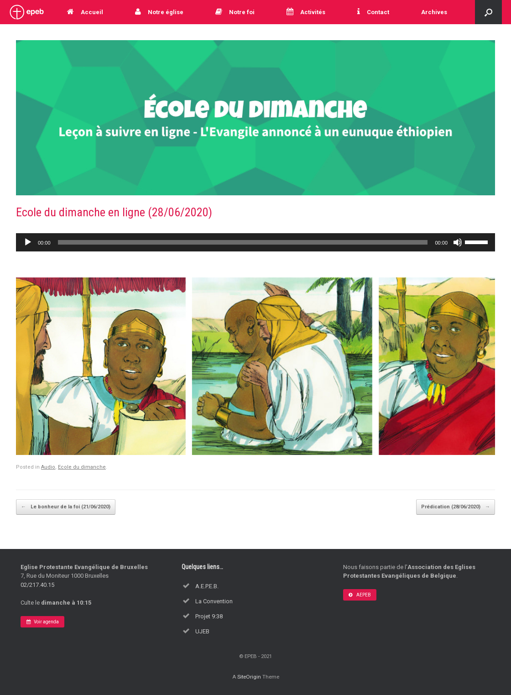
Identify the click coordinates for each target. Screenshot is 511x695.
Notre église (159, 12)
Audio (48, 467)
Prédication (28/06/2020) (455, 507)
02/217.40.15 (37, 584)
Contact (373, 12)
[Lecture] (27, 242)
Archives (434, 12)
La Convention (214, 601)
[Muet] (457, 242)
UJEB (202, 631)
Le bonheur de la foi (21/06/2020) (65, 507)
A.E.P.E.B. (207, 586)
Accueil (85, 12)
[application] (255, 242)
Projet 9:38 (209, 616)
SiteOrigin (249, 677)
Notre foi (235, 12)
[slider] (243, 242)
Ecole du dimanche (82, 467)
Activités (306, 12)
